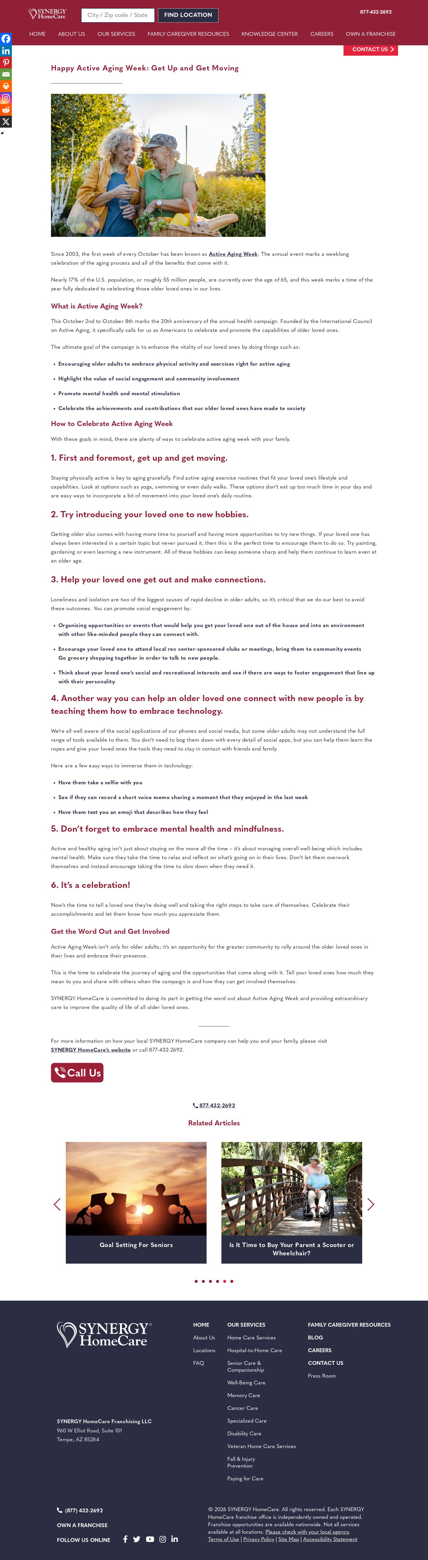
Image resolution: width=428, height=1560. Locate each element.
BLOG (315, 1338)
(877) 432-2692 (80, 1511)
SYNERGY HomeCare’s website (91, 1050)
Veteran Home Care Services (261, 1447)
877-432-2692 (217, 1106)
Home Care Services (251, 1338)
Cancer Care (242, 1408)
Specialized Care (247, 1421)
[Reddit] (6, 110)
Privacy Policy (258, 1540)
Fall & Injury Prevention (241, 1463)
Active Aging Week (233, 254)
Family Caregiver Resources (188, 34)
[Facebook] (6, 39)
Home (37, 34)
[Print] (6, 86)
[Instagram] (6, 98)
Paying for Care (245, 1479)
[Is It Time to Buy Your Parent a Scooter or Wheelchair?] (291, 1189)
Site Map (288, 1540)
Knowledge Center (270, 34)
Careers (321, 34)
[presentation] (58, 1204)
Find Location (188, 15)
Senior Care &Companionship (245, 1367)
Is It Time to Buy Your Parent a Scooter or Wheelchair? (291, 1249)
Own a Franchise (82, 1526)
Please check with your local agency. (308, 1532)
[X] (6, 122)
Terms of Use (223, 1540)
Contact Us (370, 50)
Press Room (322, 1376)
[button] (196, 1281)
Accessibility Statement (330, 1540)
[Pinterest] (6, 62)
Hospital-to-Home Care (254, 1351)
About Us (71, 34)
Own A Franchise (371, 34)
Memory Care (243, 1396)
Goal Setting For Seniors (136, 1245)
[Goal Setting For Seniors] (136, 1189)
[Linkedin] (6, 51)
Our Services (116, 34)
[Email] (6, 74)
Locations (204, 1351)
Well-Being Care (246, 1383)
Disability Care (244, 1434)
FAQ (198, 1363)
